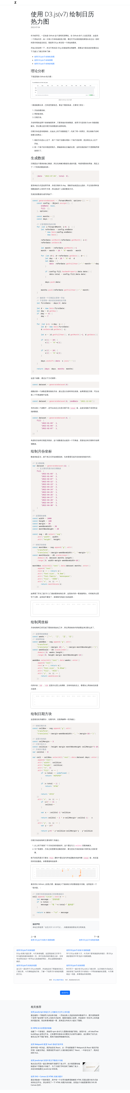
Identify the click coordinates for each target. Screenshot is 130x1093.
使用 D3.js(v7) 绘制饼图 (43, 60)
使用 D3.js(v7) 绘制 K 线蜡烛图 (43, 982)
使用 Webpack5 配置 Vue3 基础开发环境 (47, 1087)
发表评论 (65, 1035)
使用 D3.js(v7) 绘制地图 (25, 993)
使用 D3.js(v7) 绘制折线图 (44, 63)
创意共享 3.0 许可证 (53, 970)
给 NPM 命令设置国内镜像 (41, 1071)
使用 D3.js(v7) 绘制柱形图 (44, 56)
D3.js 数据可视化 (58, 1022)
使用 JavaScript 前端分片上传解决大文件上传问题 (50, 1054)
